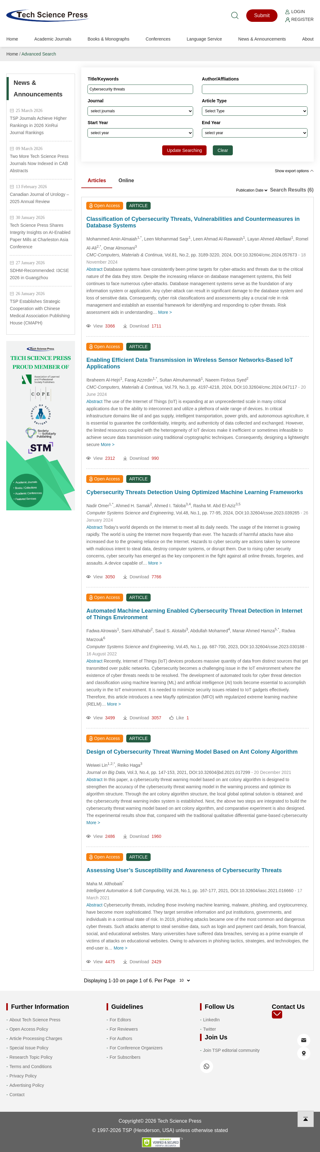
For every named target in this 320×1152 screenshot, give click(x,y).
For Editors (120, 1019)
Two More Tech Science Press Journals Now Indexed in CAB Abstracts (39, 163)
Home (12, 38)
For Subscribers (125, 1057)
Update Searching (184, 150)
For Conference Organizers (136, 1047)
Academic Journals (52, 38)
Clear (223, 150)
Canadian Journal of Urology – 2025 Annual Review (39, 198)
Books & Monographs (108, 38)
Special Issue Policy (28, 1047)
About (308, 38)
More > (165, 312)
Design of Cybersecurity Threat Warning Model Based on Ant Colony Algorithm (192, 752)
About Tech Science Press (34, 1019)
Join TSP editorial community (231, 1050)
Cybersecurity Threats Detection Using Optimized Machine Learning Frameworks (194, 492)
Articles (97, 180)
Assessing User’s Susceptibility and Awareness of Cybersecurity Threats (184, 870)
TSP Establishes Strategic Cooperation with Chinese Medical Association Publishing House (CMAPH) (39, 312)
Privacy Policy (23, 1075)
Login (295, 11)
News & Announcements (262, 38)
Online (126, 180)
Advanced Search (39, 53)
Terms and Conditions (30, 1066)
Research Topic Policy (30, 1057)
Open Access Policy (28, 1029)
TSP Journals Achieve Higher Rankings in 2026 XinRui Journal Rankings (38, 125)
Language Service (204, 38)
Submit (262, 15)
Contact (16, 1094)
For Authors (121, 1038)
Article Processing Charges (35, 1038)
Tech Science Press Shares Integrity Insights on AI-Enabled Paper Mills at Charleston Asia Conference (40, 236)
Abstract (94, 269)
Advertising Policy (26, 1085)
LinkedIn (211, 1019)
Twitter (209, 1029)
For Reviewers (124, 1029)
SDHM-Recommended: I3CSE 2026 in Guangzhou (39, 274)
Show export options (294, 171)
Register (299, 19)
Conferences (158, 38)
